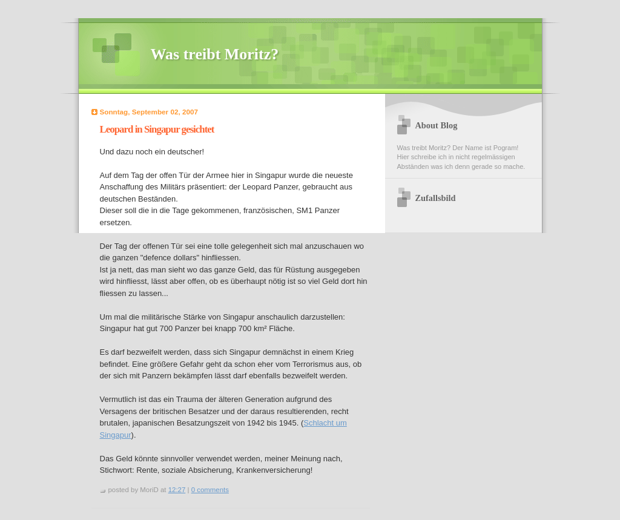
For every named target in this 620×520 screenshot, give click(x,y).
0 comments (210, 489)
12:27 (177, 489)
